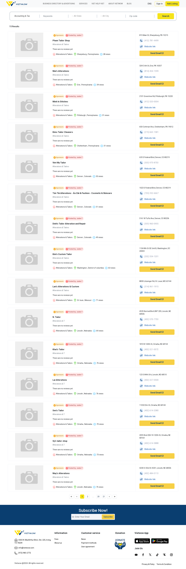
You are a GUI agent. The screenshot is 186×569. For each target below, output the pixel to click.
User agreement (88, 547)
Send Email (157, 53)
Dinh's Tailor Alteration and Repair (69, 223)
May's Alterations (61, 473)
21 (104, 497)
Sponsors (58, 35)
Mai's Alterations (61, 71)
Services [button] (83, 4)
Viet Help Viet (98, 4)
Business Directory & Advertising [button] (59, 4)
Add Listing (172, 3)
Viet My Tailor (59, 162)
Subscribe (108, 517)
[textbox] (83, 16)
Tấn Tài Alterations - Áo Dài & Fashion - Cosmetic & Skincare (82, 193)
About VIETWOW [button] (115, 4)
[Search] (55, 16)
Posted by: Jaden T (74, 35)
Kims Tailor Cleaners (63, 132)
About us (58, 543)
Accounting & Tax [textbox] (22, 16)
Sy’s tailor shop (60, 441)
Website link (150, 46)
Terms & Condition (164, 564)
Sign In (159, 3)
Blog (129, 4)
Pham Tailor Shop (61, 40)
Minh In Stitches (60, 101)
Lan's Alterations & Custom (66, 286)
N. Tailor (57, 317)
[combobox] (26, 16)
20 (98, 497)
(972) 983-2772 (22, 553)
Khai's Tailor (58, 349)
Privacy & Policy (148, 564)
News (83, 539)
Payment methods (88, 543)
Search (165, 16)
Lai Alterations (60, 380)
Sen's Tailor (58, 410)
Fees (56, 539)
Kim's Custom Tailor (62, 254)
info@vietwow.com (24, 548)
